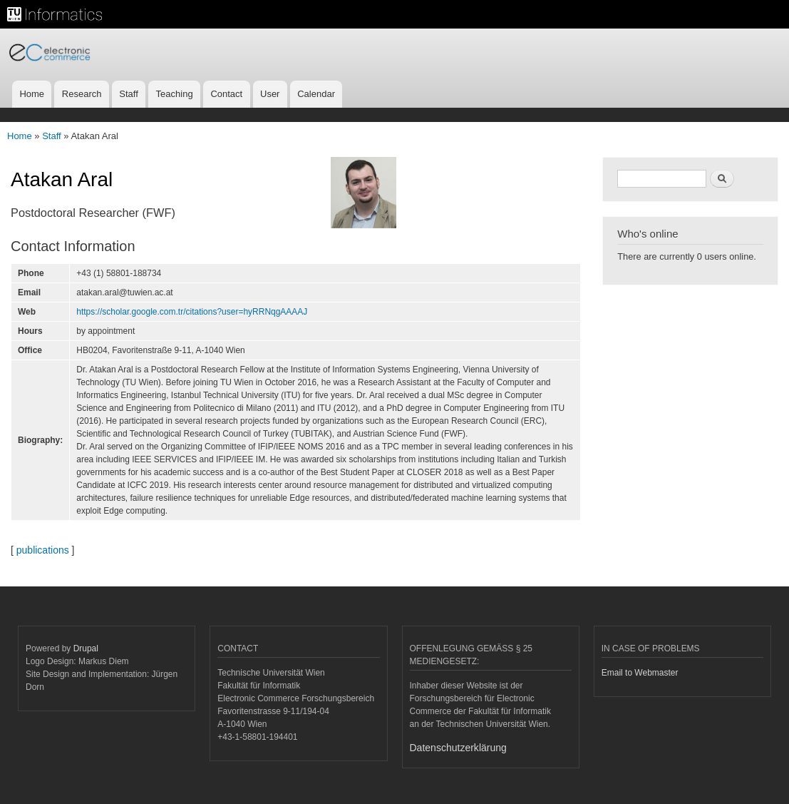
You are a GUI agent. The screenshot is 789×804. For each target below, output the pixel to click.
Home (31, 93)
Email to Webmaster (640, 673)
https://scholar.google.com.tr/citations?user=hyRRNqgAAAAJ (191, 312)
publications (42, 550)
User (269, 93)
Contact (226, 93)
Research (82, 93)
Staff (128, 93)
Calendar (316, 93)
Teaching (174, 93)
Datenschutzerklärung (458, 747)
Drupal (85, 648)
